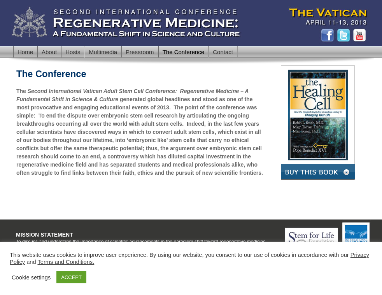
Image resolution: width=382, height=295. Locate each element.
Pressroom (140, 52)
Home (25, 52)
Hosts (72, 52)
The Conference (184, 52)
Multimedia (103, 52)
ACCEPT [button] (71, 277)
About (49, 52)
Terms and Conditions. (65, 262)
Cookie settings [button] (31, 277)
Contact (223, 52)
